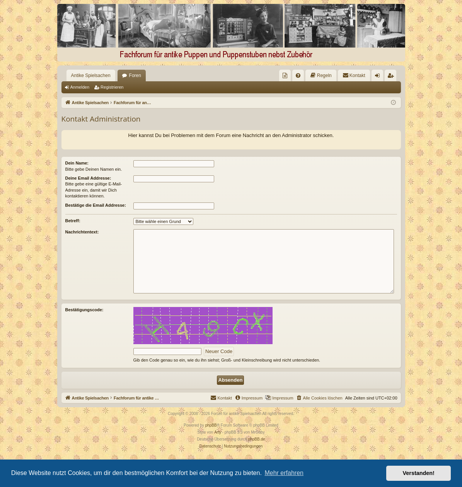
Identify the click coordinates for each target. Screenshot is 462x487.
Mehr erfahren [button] (283, 473)
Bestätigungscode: (84, 309)
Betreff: (72, 220)
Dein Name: (77, 163)
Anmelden (80, 87)
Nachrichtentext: (82, 232)
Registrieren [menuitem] (392, 77)
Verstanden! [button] (419, 473)
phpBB (211, 425)
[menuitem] (285, 75)
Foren (135, 75)
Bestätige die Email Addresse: (95, 205)
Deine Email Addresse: (88, 178)
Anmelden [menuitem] (379, 77)
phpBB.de (256, 439)
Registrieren (112, 87)
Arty (217, 432)
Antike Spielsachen (91, 75)
